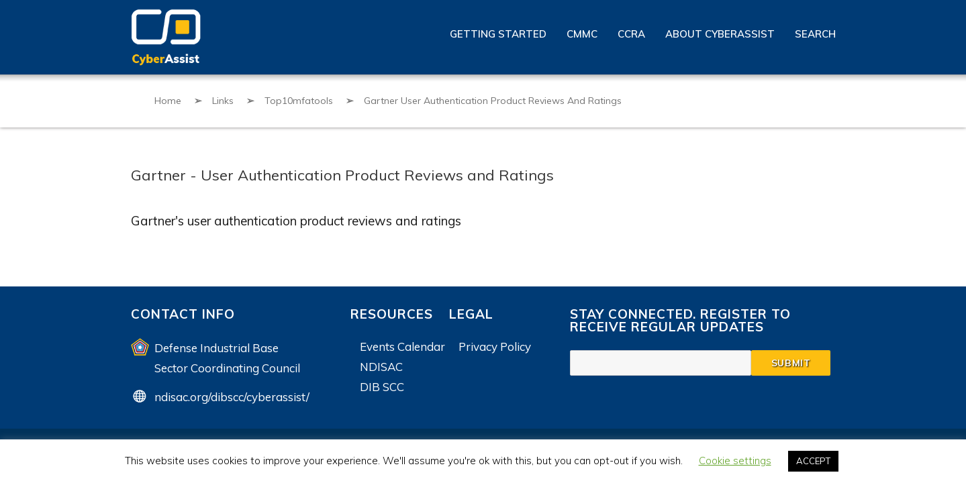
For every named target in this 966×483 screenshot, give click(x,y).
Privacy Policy (494, 346)
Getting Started (498, 34)
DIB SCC (382, 387)
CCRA (631, 34)
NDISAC (381, 367)
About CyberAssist (720, 34)
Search (815, 34)
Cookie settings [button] (735, 460)
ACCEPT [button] (813, 460)
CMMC (582, 34)
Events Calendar (402, 346)
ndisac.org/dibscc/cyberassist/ (231, 397)
